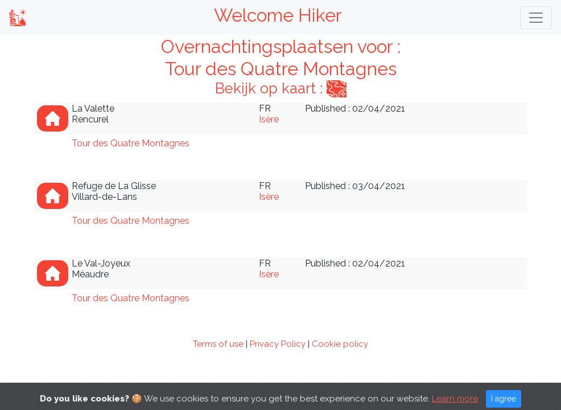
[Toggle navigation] (536, 17)
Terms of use (218, 344)
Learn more (455, 404)
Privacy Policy (278, 344)
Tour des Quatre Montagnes (130, 143)
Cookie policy (340, 344)
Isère (269, 119)
